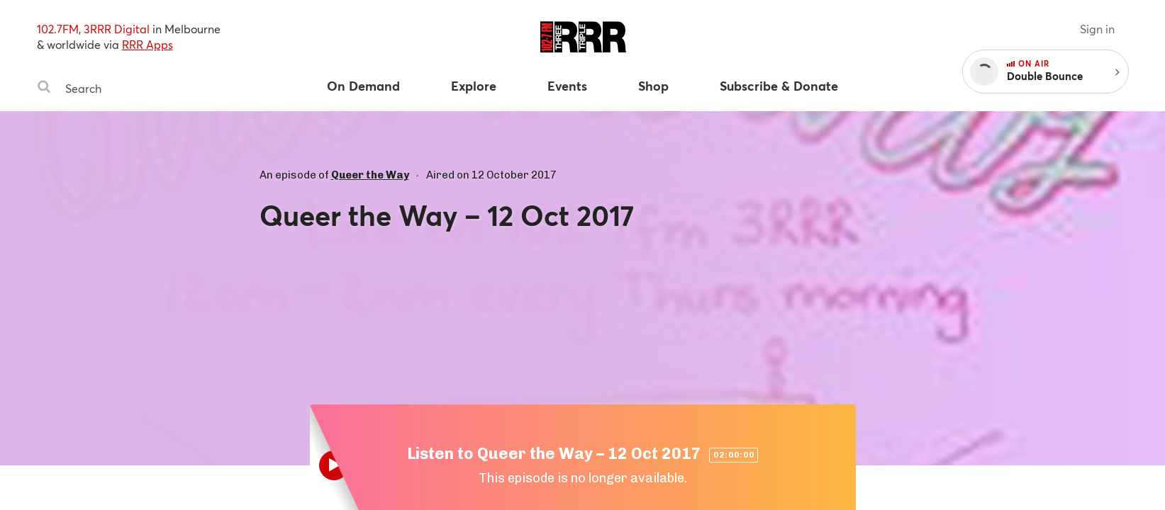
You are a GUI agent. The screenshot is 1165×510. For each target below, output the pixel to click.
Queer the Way (370, 175)
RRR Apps (147, 44)
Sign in (1097, 28)
